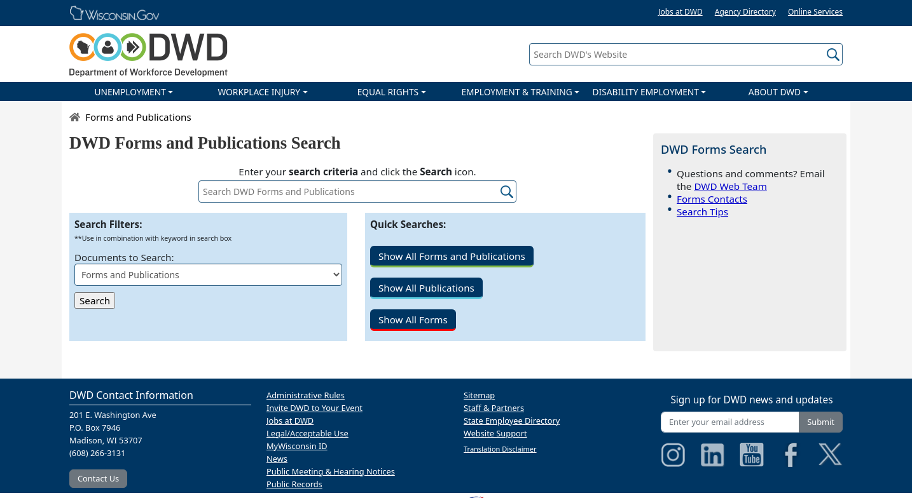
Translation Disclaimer (500, 449)
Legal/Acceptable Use (307, 433)
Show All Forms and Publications (451, 256)
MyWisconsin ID (297, 446)
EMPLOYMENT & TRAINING (516, 92)
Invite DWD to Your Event (314, 408)
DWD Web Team (730, 186)
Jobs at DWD (680, 11)
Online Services (815, 11)
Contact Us (98, 478)
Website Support (495, 433)
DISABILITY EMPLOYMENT (646, 92)
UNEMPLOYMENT (129, 92)
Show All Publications (426, 287)
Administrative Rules (305, 395)
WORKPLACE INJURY (259, 92)
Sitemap (479, 395)
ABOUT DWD (775, 92)
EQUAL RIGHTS (387, 92)
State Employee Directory (512, 420)
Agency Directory (745, 11)
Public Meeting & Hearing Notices (330, 471)
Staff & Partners (494, 408)
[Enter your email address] (730, 422)
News (276, 458)
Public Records (294, 484)
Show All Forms (413, 319)
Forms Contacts (712, 198)
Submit (820, 421)
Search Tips (702, 211)
